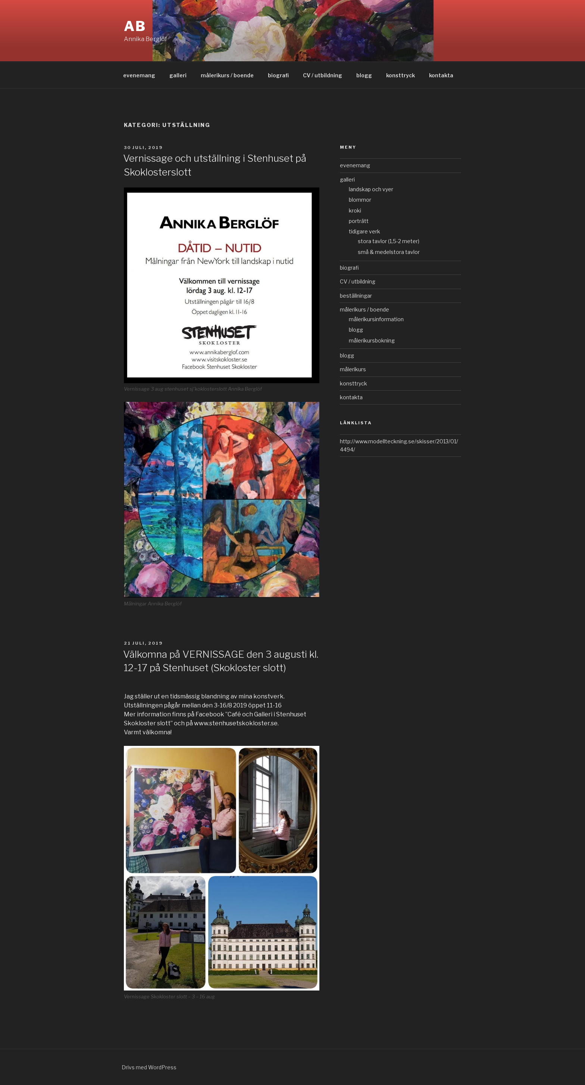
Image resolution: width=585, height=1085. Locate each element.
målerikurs (353, 369)
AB (135, 26)
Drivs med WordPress (149, 1067)
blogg (364, 75)
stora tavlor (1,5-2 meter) (388, 241)
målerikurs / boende (227, 75)
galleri (178, 75)
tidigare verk (364, 231)
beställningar (356, 295)
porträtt (359, 221)
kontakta (441, 75)
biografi (278, 75)
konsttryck (400, 75)
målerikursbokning (372, 340)
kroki (355, 210)
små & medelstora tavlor (389, 252)
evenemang (139, 75)
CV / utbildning (322, 75)
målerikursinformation (376, 319)
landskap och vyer (371, 189)
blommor (360, 199)
